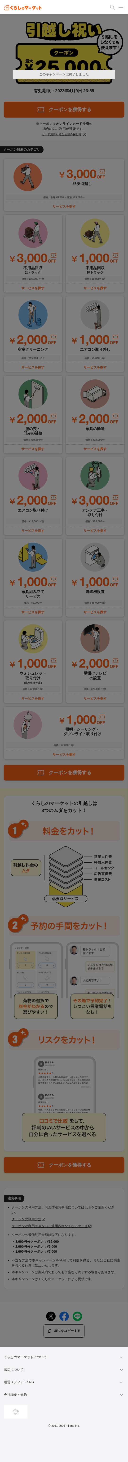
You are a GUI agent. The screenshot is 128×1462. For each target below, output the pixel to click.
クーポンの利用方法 (29, 1219)
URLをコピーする (64, 1331)
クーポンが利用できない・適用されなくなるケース (52, 1226)
